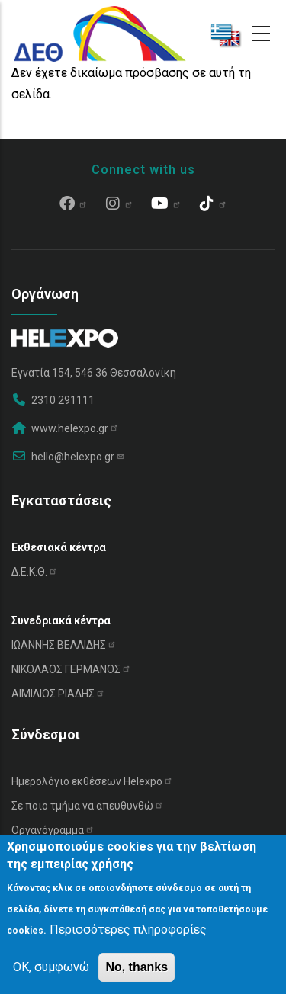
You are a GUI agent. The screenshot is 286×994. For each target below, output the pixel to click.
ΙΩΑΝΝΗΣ (64, 645)
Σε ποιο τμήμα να (87, 806)
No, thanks (136, 966)
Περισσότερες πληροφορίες (128, 929)
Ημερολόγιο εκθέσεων (92, 781)
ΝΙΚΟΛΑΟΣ (71, 669)
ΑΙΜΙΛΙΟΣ (58, 694)
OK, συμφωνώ (51, 967)
